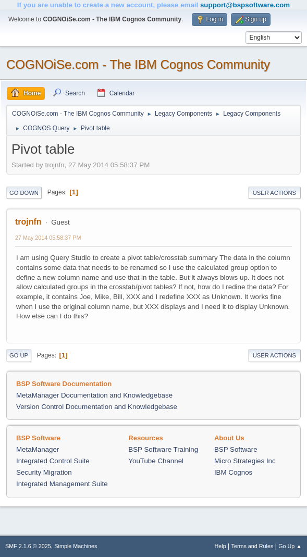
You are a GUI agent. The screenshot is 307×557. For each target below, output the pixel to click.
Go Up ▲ (290, 546)
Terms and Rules (252, 546)
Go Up (18, 355)
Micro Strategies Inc (245, 461)
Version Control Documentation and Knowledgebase (96, 407)
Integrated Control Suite (53, 461)
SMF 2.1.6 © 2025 (28, 546)
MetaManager (37, 449)
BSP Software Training (163, 449)
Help (220, 546)
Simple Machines (75, 546)
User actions (274, 193)
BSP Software (235, 449)
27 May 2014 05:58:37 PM (48, 237)
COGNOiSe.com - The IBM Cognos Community (138, 64)
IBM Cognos (233, 472)
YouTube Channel (155, 461)
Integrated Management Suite (62, 484)
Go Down (24, 193)
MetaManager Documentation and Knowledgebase (94, 395)
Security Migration (44, 472)
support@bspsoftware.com (245, 5)
